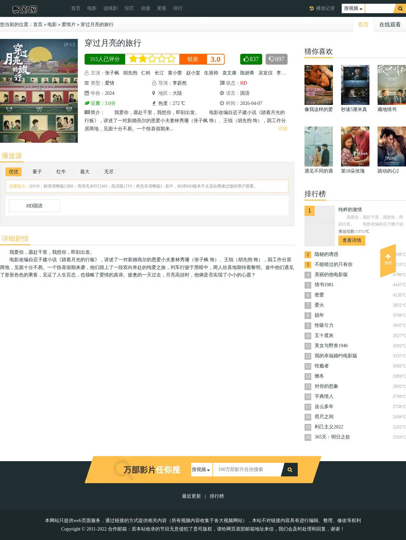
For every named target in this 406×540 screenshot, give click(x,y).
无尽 (109, 171)
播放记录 (325, 8)
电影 (92, 8)
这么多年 (324, 406)
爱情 (109, 83)
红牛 (61, 171)
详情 (283, 128)
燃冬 (319, 376)
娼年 (319, 315)
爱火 (319, 305)
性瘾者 (322, 365)
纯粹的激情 (350, 209)
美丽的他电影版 (331, 274)
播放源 (12, 155)
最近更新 (191, 496)
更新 (161, 8)
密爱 (319, 294)
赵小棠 (193, 72)
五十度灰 (324, 335)
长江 (159, 72)
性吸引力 (324, 325)
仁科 (146, 72)
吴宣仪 (265, 72)
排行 (178, 8)
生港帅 (211, 72)
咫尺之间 (324, 416)
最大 (85, 171)
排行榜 (217, 496)
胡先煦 (130, 72)
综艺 (129, 8)
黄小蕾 (175, 72)
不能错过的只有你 (334, 264)
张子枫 (112, 72)
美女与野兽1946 (331, 345)
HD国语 (34, 205)
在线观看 (390, 24)
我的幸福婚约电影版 (336, 355)
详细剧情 (15, 238)
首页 (76, 8)
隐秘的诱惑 (326, 254)
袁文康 (229, 72)
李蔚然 (180, 83)
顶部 (388, 259)
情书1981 (324, 284)
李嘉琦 (283, 72)
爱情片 (69, 24)
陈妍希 (247, 72)
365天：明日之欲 (332, 437)
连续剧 (111, 8)
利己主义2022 (329, 426)
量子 (37, 171)
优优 (13, 171)
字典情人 (324, 396)
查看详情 (351, 240)
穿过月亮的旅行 (97, 24)
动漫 (145, 8)
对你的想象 (326, 386)
